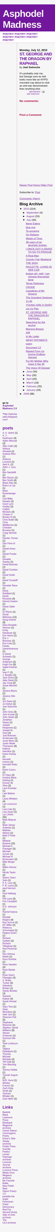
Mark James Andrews (8, 826)
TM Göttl (6, 1062)
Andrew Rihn (9, 454)
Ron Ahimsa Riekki (8, 955)
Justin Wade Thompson (8, 744)
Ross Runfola (9, 959)
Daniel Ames (8, 548)
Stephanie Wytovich (7, 1023)
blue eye (30, 227)
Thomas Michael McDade (6, 1056)
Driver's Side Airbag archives (8, 1141)
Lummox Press (10, 1170)
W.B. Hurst (7, 1080)
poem (29, 343)
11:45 (29, 301)
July (29, 219)
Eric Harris (7, 635)
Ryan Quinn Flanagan (8, 976)
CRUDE (30, 287)
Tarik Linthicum (10, 1043)
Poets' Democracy (8, 1205)
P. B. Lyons (8, 885)
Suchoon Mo (8, 1038)
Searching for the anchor (35, 324)
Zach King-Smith (7, 1089)
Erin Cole (7, 643)
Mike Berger (8, 862)
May (29, 375)
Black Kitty (7, 483)
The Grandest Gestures (39, 297)
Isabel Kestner (9, 667)
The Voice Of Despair (38, 367)
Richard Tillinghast (7, 944)
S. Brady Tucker (6, 981)
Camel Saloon (9, 1130)
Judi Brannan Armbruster (9, 736)
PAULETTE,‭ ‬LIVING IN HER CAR (39, 268)
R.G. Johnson (9, 906)
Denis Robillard (7, 592)
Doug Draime (9, 619)
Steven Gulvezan (7, 1034)
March (30, 382)
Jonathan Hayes (7, 721)
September (32, 212)
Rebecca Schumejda (8, 929)
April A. (6, 464)
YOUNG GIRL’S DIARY (39, 305)
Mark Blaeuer (9, 820)
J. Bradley (7, 675)
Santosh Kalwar (6, 997)
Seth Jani (7, 1014)
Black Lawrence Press (7, 1117)
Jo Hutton (7, 704)
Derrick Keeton (10, 601)
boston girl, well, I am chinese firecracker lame (38, 276)
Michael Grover (6, 852)
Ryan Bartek (8, 970)
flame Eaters (33, 223)
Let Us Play (32, 308)
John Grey (7, 712)
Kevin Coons (8, 770)
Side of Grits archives (8, 1216)
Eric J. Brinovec (6, 639)
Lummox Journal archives (6, 1165)
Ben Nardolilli (9, 472)
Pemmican (7, 1201)
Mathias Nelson (6, 831)
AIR (28, 332)
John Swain (8, 717)
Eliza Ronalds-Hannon (9, 626)
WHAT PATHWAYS (36, 340)
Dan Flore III (8, 543)
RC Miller (7, 925)
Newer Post (26, 185)
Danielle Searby (6, 560)
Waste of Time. (34, 238)
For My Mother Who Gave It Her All (37, 363)
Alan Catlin (7, 446)
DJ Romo (7, 612)
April (29, 378)
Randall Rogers (6, 918)
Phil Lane (7, 898)
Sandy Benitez (9, 991)
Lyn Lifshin (7, 814)
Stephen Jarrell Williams (10, 1029)
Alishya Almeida (6, 450)
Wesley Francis (6, 1084)
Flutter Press (8, 1146)
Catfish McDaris (6, 510)
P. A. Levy (7, 883)
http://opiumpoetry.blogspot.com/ (10, 417)
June (29, 371)
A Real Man (32, 255)
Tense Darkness (35, 283)
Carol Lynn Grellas (7, 505)
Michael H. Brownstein (8, 857)
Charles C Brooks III (7, 515)
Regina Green (9, 933)
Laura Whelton (9, 798)
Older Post (46, 185)
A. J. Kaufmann (7, 436)
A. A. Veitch (8, 433)
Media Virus (8, 1172)
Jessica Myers (9, 691)
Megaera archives (7, 1176)
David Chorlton (10, 569)
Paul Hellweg (9, 893)
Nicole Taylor (9, 872)
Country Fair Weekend (38, 259)
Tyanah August (10, 1075)
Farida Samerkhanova (10, 647)
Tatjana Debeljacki (7, 1050)
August (30, 216)
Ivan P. (5, 672)
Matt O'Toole (8, 835)
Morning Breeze (35, 329)
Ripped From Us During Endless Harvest (35, 354)
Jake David (8, 680)
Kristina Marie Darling (9, 779)
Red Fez (6, 1209)
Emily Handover (7, 631)
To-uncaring (32, 231)
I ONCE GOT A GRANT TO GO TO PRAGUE (39, 250)
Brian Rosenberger (9, 492)
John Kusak (8, 714)
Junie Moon (8, 741)
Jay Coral (7, 683)
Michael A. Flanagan (7, 847)
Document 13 (33, 347)
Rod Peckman (9, 948)
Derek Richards (7, 597)
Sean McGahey (7, 1010)
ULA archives (9, 1222)
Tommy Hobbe (9, 1070)
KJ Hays (6, 775)
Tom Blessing (9, 1064)
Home (36, 185)
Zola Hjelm (7, 1098)
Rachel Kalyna (9, 912)
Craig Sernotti (9, 533)
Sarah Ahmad (9, 1001)
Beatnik (6, 1112)
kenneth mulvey (6, 760)
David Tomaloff (10, 580)
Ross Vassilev (9, 964)
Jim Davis (7, 701)
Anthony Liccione (6, 460)
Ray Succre (8, 922)
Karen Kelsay (9, 754)
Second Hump (9, 1212)
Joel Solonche (33, 94)
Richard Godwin (6, 939)
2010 (26, 208)
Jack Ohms (8, 677)
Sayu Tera (7, 1006)
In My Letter (32, 336)
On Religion (32, 234)
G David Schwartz (7, 655)
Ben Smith (7, 480)
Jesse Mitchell (9, 685)
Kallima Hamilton (7, 750)
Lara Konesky (9, 788)
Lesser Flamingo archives (7, 1157)
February (31, 386)
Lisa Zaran (7, 812)
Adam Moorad (9, 441)
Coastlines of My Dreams (35, 292)
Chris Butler (8, 519)
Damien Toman (10, 538)
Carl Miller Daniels (7, 500)
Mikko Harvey (9, 867)
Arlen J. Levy (9, 467)
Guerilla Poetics (6, 1150)
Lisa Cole (7, 809)
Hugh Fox (7, 664)
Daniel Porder (9, 554)
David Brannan (10, 564)
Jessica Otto (8, 696)
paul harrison (9, 888)
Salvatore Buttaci (7, 986)
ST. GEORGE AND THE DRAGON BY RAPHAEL (37, 315)
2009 (26, 393)
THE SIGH (32, 263)
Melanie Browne (6, 842)
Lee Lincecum (9, 804)
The (4, 1220)
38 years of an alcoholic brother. (36, 244)
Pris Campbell (9, 901)
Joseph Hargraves (7, 726)
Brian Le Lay (8, 485)
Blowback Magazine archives (7, 1125)
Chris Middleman (8, 523)
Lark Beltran (8, 793)
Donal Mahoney (7, 615)
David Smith (8, 575)
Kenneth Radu (9, 764)
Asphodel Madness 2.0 (9, 407)
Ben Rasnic (8, 477)
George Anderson (7, 660)
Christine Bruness (7, 528)
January (31, 389)
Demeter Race (9, 585)
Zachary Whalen (6, 1094)
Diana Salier (8, 606)
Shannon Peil (9, 1017)
